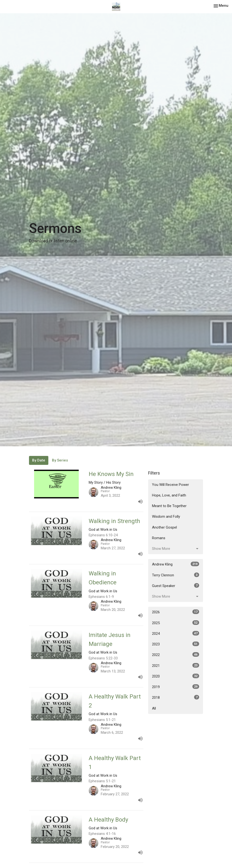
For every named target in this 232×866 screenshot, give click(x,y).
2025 (175, 622)
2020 (175, 676)
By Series (60, 460)
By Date (38, 460)
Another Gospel (164, 527)
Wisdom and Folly (166, 516)
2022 (175, 654)
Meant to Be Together (169, 506)
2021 (175, 665)
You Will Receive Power (170, 484)
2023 (175, 644)
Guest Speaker (175, 585)
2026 (175, 611)
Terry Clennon (175, 575)
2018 (175, 697)
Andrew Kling (175, 564)
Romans (158, 538)
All (154, 708)
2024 (175, 633)
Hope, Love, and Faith (169, 495)
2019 (175, 686)
